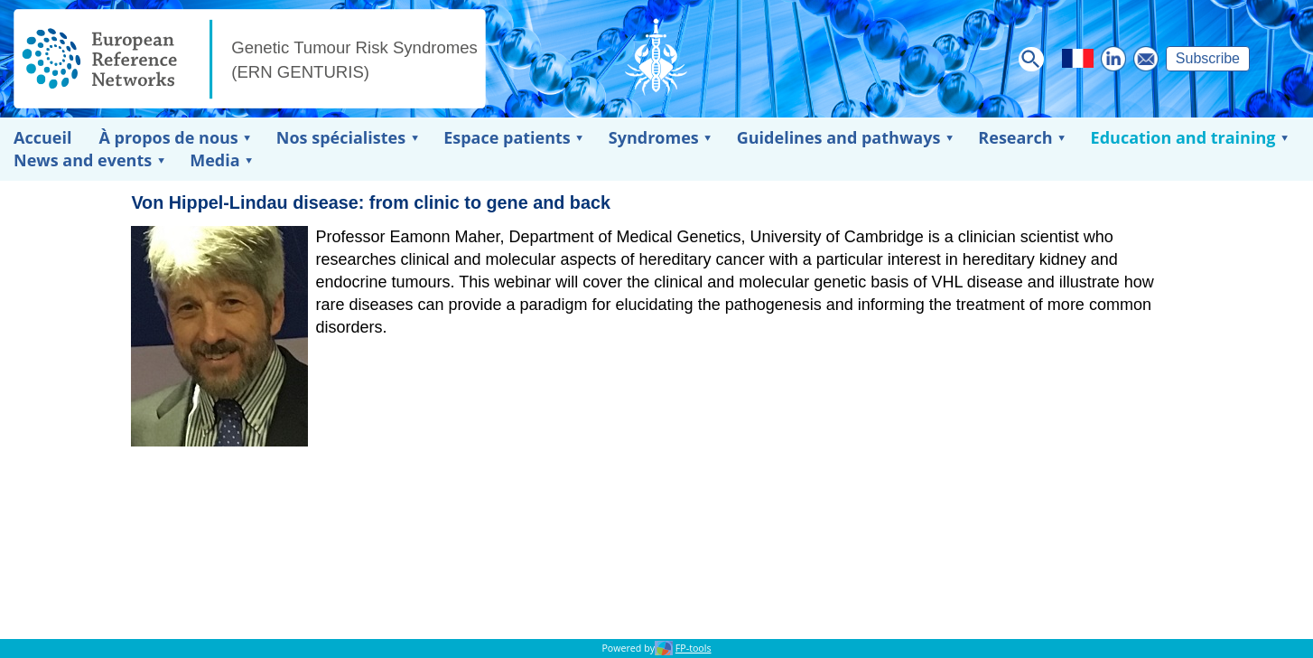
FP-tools (693, 648)
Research (1015, 137)
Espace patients (507, 137)
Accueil (42, 137)
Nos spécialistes (340, 137)
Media (214, 160)
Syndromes (654, 137)
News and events (83, 160)
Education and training (1183, 137)
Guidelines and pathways (839, 137)
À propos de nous (167, 137)
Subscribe (1208, 58)
